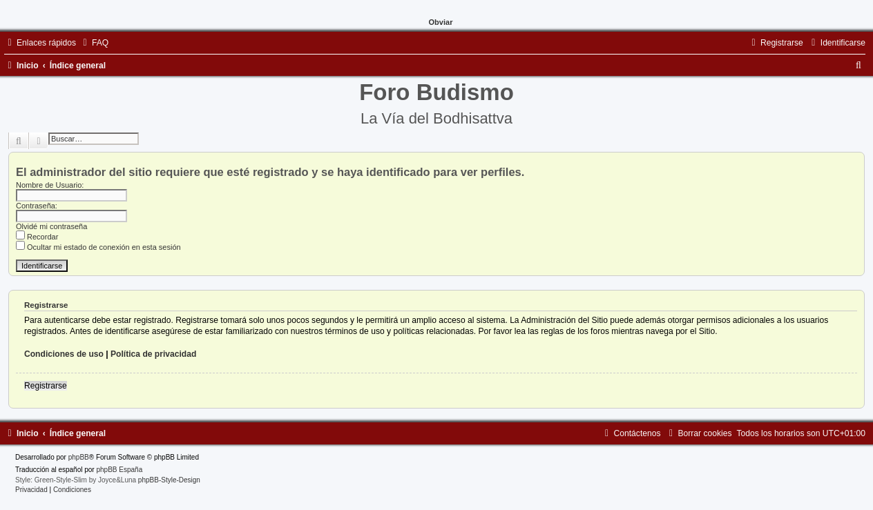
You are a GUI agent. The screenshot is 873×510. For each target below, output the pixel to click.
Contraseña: (36, 206)
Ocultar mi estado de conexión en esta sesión (98, 247)
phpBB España (119, 469)
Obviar (441, 22)
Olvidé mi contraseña (51, 226)
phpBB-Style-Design (169, 480)
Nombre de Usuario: (50, 185)
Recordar (37, 237)
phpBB (78, 457)
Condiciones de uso (64, 354)
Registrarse (45, 386)
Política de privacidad (153, 354)
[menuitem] (93, 43)
